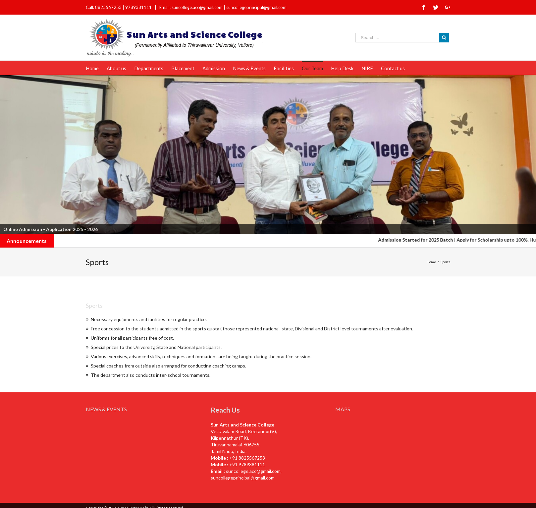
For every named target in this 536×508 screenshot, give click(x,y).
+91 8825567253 (247, 458)
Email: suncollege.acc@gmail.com (191, 7)
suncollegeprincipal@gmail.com (256, 7)
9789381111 (139, 7)
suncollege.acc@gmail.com (253, 471)
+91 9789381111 (247, 464)
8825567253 (109, 7)
